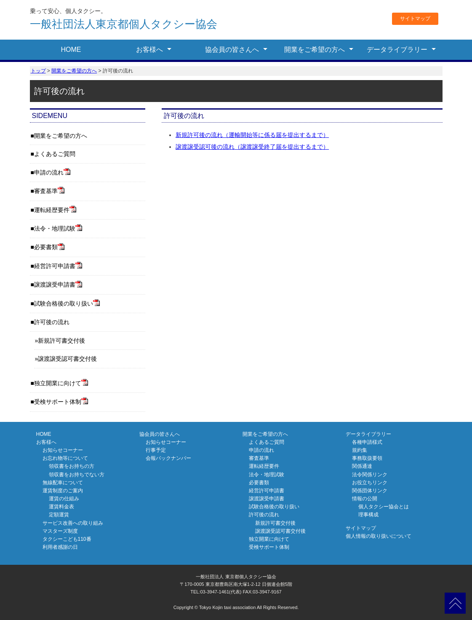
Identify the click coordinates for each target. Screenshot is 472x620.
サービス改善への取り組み (73, 523)
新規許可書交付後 (61, 340)
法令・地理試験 (54, 228)
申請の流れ (49, 172)
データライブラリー (397, 49)
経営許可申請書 (54, 266)
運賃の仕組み (64, 499)
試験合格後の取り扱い (63, 303)
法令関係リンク (369, 475)
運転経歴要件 (51, 210)
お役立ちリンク (369, 483)
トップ (38, 71)
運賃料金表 (61, 507)
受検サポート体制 (57, 401)
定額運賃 (59, 515)
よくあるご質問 (54, 153)
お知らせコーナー (63, 450)
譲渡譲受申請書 (54, 284)
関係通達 (362, 466)
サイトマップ (415, 18)
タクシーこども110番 (67, 539)
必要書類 (46, 247)
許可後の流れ (51, 322)
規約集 (359, 450)
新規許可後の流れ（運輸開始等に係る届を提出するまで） (252, 135)
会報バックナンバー (168, 458)
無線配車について (63, 483)
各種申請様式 (367, 442)
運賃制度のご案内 (63, 491)
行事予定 (156, 450)
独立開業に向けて (57, 383)
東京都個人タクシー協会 (123, 24)
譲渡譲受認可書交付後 (67, 358)
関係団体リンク (369, 491)
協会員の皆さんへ (232, 49)
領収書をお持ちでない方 (76, 475)
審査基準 (46, 191)
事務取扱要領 (367, 458)
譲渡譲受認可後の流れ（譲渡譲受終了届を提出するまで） (252, 146)
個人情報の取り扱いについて (378, 536)
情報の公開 (364, 499)
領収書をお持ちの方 (71, 466)
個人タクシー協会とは (383, 507)
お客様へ (149, 49)
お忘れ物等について (65, 458)
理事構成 (368, 515)
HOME (71, 49)
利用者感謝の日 (60, 547)
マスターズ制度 (60, 531)
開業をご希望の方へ (314, 49)
